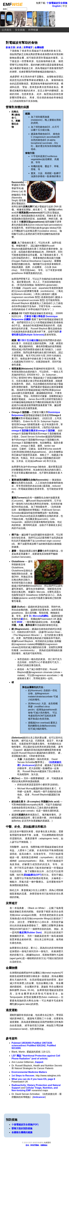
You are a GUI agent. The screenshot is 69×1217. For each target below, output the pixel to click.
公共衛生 (7, 29)
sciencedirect (19, 1045)
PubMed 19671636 (42, 1043)
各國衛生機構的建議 (22, 1132)
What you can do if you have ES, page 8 (33, 1079)
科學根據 (33, 29)
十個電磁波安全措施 (56, 3)
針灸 (19, 47)
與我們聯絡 (34, 1145)
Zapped (39, 1062)
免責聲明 (47, 1143)
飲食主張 (10, 47)
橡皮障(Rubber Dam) (30, 932)
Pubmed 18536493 (22, 1043)
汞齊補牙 (28, 47)
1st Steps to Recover (23, 1075)
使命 (27, 1145)
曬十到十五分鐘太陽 (27, 340)
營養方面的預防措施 (22, 1128)
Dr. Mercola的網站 (38, 616)
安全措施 (20, 29)
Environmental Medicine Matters (29, 1072)
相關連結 (43, 1145)
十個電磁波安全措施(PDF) (25, 1124)
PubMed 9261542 (36, 1045)
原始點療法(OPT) (33, 875)
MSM (19, 622)
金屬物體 (39, 47)
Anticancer (39, 1097)
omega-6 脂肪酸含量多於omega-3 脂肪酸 (33, 430)
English (56, 6)
